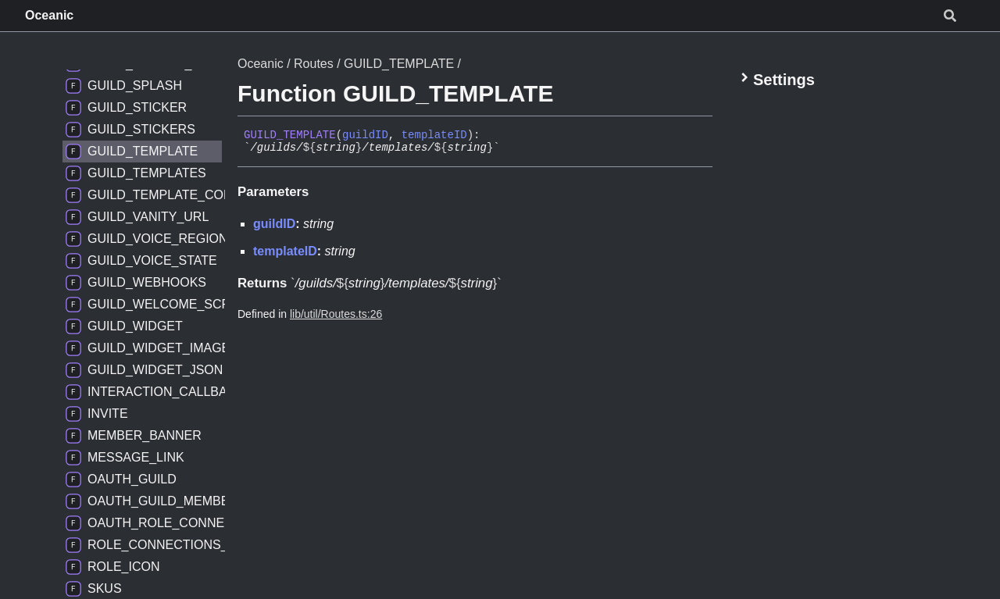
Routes (314, 63)
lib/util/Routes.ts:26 (336, 314)
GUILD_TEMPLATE (399, 63)
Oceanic (49, 15)
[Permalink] (511, 148)
